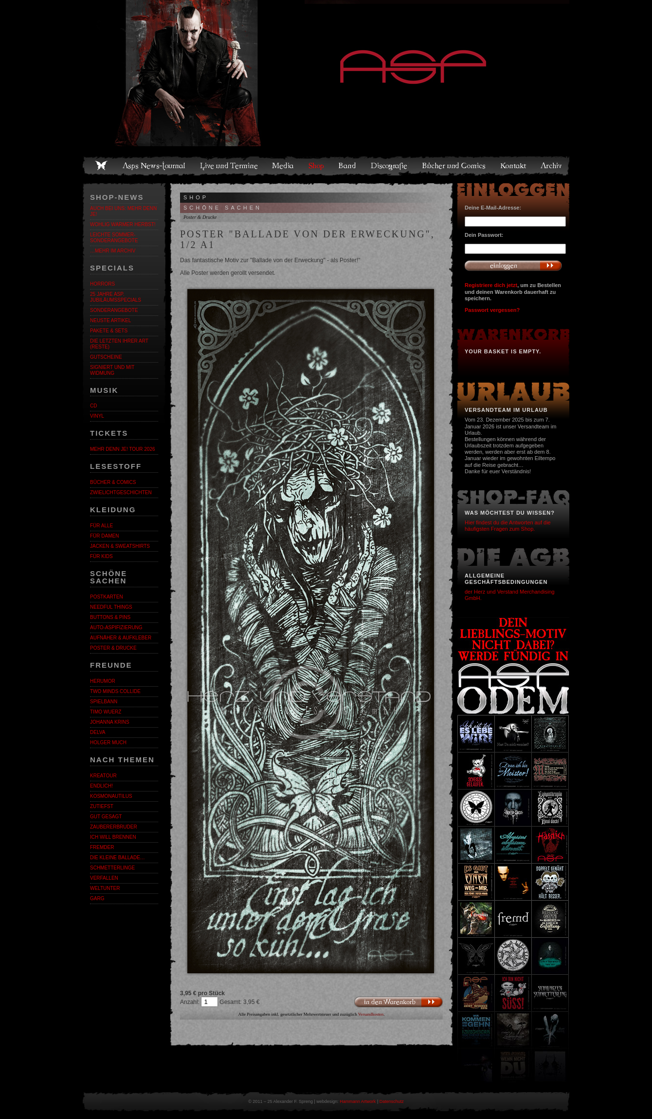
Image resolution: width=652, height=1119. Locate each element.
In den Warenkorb (398, 1002)
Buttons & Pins (110, 617)
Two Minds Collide (115, 691)
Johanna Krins (109, 722)
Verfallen (104, 878)
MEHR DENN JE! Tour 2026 (122, 449)
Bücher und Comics (454, 165)
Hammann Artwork (358, 1101)
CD (93, 405)
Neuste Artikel (110, 320)
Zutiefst (101, 806)
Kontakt (513, 165)
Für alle (101, 525)
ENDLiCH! (101, 786)
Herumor (102, 681)
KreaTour (103, 775)
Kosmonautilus (111, 796)
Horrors (102, 284)
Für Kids (101, 556)
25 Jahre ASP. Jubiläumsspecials (115, 297)
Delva (97, 732)
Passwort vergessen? (492, 310)
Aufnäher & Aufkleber (120, 637)
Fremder (102, 847)
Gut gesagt (106, 816)
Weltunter (105, 888)
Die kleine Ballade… (117, 857)
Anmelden (513, 265)
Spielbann (103, 701)
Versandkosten (371, 1014)
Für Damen (104, 536)
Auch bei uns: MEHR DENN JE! (123, 211)
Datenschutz (392, 1101)
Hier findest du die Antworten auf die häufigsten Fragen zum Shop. (508, 526)
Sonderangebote (114, 310)
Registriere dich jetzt (491, 285)
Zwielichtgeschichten (121, 492)
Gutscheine (106, 357)
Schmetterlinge (112, 867)
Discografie (390, 165)
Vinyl (97, 416)
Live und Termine (229, 165)
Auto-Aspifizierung (116, 627)
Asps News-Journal (154, 165)
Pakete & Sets (108, 330)
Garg (97, 898)
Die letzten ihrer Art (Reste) (119, 343)
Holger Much (108, 742)
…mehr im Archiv (112, 250)
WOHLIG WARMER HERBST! (123, 224)
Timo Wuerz (105, 711)
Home (101, 165)
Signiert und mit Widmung (112, 370)
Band (348, 165)
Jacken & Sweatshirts (120, 546)
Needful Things (111, 607)
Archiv (552, 165)
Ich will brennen (113, 837)
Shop (316, 165)
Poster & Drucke (113, 648)
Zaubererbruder (113, 827)
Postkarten (106, 596)
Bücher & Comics (113, 482)
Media (283, 165)
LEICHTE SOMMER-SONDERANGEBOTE (114, 237)
